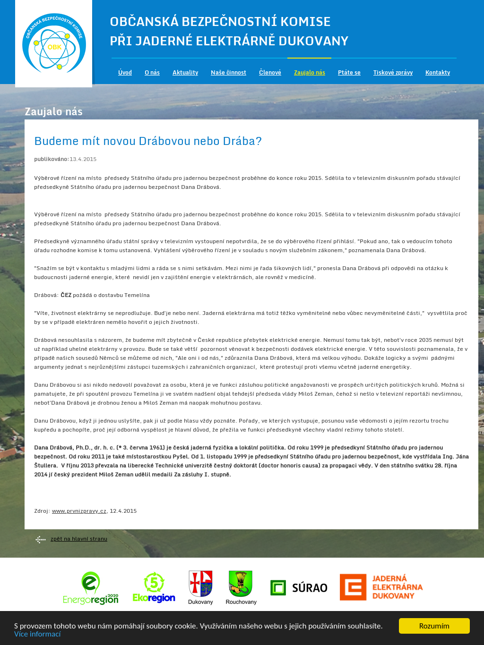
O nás (152, 72)
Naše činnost (228, 72)
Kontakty (437, 72)
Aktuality (185, 72)
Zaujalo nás (309, 72)
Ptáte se (349, 72)
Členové (270, 72)
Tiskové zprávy (393, 72)
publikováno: (51, 158)
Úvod (125, 72)
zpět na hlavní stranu (79, 538)
